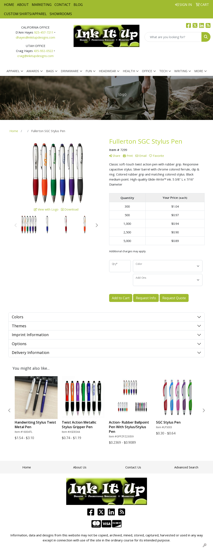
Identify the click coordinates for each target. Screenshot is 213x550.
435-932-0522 (43, 51)
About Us (79, 467)
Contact (62, 4)
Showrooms (61, 14)
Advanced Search (186, 467)
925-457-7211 (43, 32)
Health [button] (129, 71)
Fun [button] (89, 71)
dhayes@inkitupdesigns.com (35, 37)
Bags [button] (50, 71)
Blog (78, 4)
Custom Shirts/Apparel (25, 14)
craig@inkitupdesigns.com (35, 56)
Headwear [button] (107, 71)
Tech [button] (163, 71)
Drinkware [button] (70, 71)
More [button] (198, 71)
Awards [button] (32, 71)
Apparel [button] (13, 71)
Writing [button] (180, 71)
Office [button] (147, 71)
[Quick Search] (173, 37)
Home (9, 4)
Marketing (42, 4)
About (23, 4)
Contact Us (133, 467)
